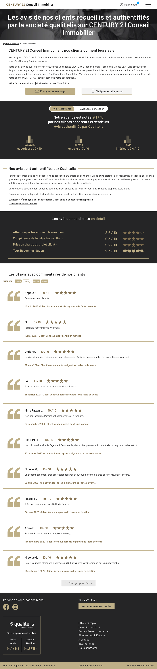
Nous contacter (87, 647)
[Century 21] (29, 4)
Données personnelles (91, 665)
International (86, 643)
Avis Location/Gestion (92, 108)
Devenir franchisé (89, 627)
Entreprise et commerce (93, 631)
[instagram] (15, 607)
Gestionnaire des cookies (140, 665)
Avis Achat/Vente (62, 108)
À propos (83, 639)
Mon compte (129, 4)
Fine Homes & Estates (92, 635)
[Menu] (148, 4)
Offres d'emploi (87, 623)
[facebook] (6, 607)
